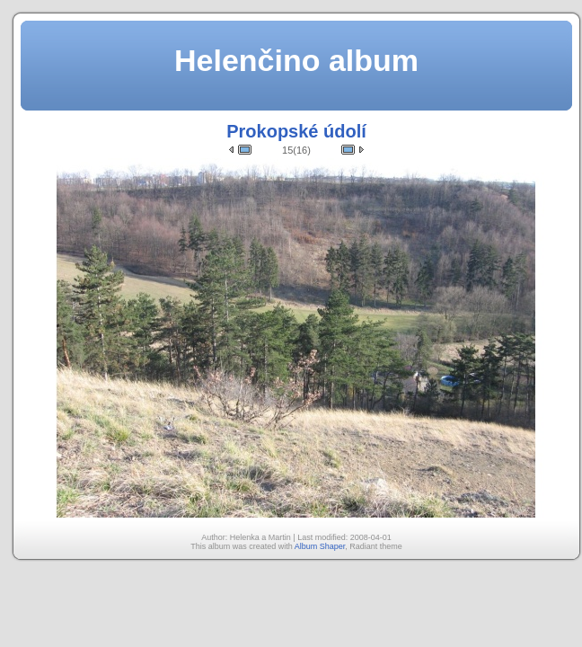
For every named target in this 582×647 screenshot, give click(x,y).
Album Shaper (320, 546)
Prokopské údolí (296, 131)
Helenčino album (296, 60)
